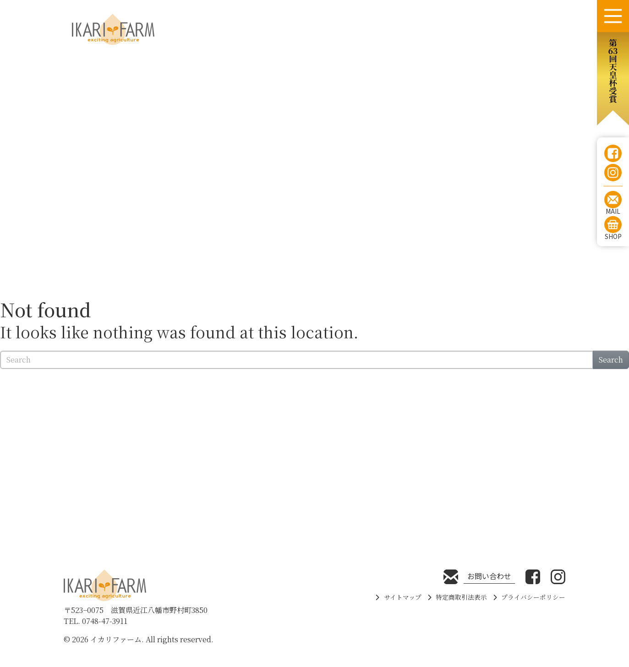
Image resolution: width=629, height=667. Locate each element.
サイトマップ (402, 597)
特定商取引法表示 (461, 597)
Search (611, 359)
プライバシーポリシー (533, 597)
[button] (613, 78)
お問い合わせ (489, 575)
